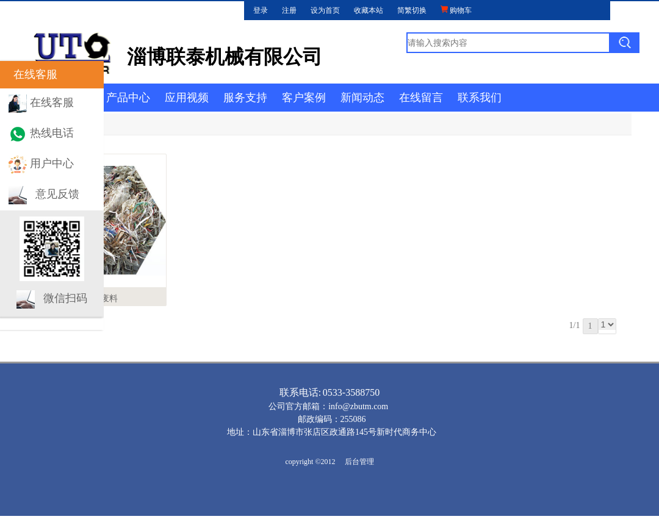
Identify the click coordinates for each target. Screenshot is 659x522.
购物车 (456, 10)
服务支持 (245, 97)
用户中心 (52, 163)
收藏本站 (368, 10)
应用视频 (187, 97)
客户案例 (304, 97)
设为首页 (325, 10)
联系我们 (480, 97)
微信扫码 (65, 298)
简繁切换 (412, 10)
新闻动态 (362, 97)
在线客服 (52, 102)
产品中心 (128, 97)
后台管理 (359, 461)
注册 (289, 10)
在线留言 (421, 97)
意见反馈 (57, 194)
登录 (260, 10)
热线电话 (52, 133)
